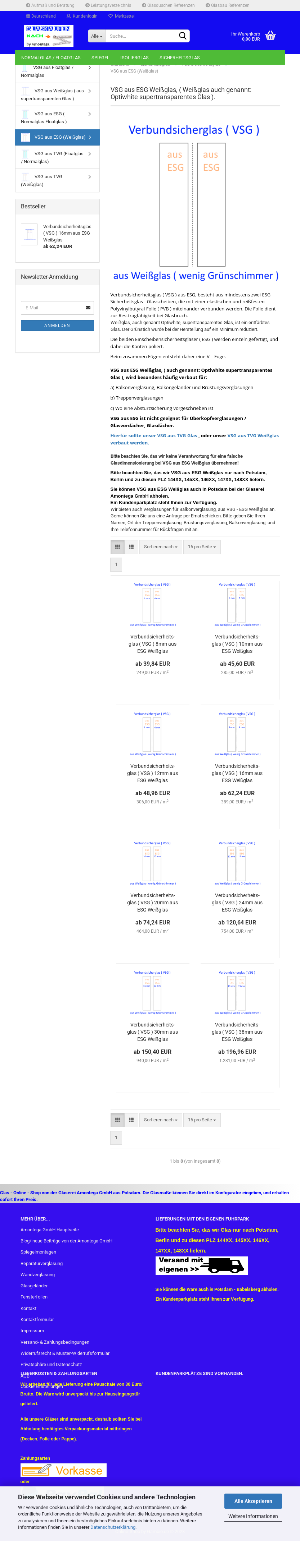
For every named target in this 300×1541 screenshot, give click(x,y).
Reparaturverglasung (42, 1263)
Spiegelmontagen (38, 1252)
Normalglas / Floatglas (51, 57)
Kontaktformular (37, 1319)
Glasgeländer (34, 1285)
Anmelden (57, 325)
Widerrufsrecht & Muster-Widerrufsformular (65, 1353)
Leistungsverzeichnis (108, 5)
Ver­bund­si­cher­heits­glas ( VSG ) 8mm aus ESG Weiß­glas (152, 644)
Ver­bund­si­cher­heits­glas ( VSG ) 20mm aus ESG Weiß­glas (152, 902)
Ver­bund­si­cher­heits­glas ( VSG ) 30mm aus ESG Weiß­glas (152, 1032)
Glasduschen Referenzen (168, 5)
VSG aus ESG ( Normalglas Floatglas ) (44, 117)
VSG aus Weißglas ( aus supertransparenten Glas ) (52, 94)
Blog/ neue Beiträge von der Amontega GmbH (66, 1241)
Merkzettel (121, 16)
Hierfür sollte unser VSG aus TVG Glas (154, 435)
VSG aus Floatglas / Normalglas (47, 70)
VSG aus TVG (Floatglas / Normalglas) (52, 156)
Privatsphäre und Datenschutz (51, 1364)
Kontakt (28, 1308)
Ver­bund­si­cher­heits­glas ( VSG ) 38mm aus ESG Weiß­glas (237, 1032)
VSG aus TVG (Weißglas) (41, 179)
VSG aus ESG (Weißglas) (53, 137)
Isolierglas (134, 57)
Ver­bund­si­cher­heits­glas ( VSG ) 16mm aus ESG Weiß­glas (237, 773)
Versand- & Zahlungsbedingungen (55, 1342)
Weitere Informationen (253, 1516)
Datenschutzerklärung (112, 1527)
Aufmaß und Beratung (50, 5)
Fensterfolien (34, 1297)
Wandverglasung (38, 1274)
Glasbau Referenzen (228, 5)
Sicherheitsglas (180, 57)
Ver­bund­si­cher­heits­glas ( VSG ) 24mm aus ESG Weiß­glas (237, 902)
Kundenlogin (82, 16)
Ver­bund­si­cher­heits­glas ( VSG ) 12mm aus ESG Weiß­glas (152, 773)
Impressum (32, 1330)
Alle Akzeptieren (253, 1501)
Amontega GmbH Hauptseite (50, 1229)
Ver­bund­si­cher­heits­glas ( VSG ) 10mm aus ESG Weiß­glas (237, 644)
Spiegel (100, 57)
